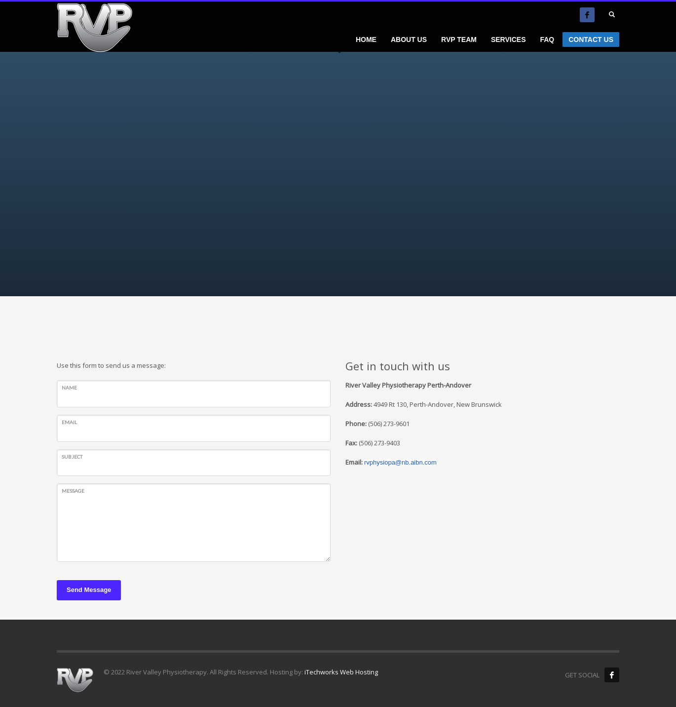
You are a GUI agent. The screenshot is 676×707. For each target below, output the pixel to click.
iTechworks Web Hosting (341, 672)
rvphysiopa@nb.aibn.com (400, 462)
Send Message (89, 589)
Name (69, 388)
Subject (72, 457)
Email (69, 422)
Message (73, 491)
